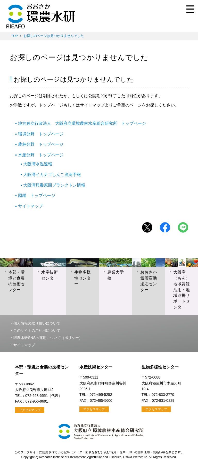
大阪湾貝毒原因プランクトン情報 (54, 185)
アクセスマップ (29, 410)
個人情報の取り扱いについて (36, 323)
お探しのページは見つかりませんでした (53, 36)
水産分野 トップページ (40, 155)
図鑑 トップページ (36, 195)
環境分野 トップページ (40, 134)
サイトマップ (30, 206)
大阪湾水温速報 (37, 164)
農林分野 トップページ (40, 144)
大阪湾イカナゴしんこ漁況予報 (52, 174)
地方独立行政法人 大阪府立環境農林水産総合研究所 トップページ (82, 123)
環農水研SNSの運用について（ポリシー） (47, 338)
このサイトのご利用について (36, 330)
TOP (14, 36)
